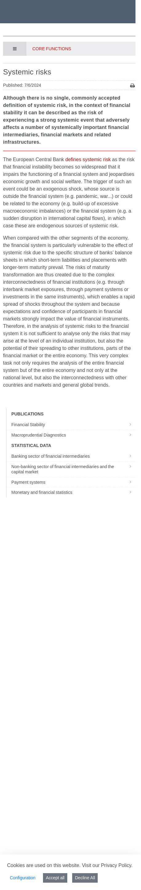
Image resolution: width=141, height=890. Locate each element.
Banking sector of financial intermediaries (73, 456)
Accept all (55, 877)
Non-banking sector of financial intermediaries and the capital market (73, 469)
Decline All (85, 877)
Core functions (51, 48)
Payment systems (73, 482)
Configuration (22, 877)
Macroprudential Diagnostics (73, 435)
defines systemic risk (88, 159)
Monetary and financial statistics (73, 492)
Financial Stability (73, 424)
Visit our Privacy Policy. (107, 865)
